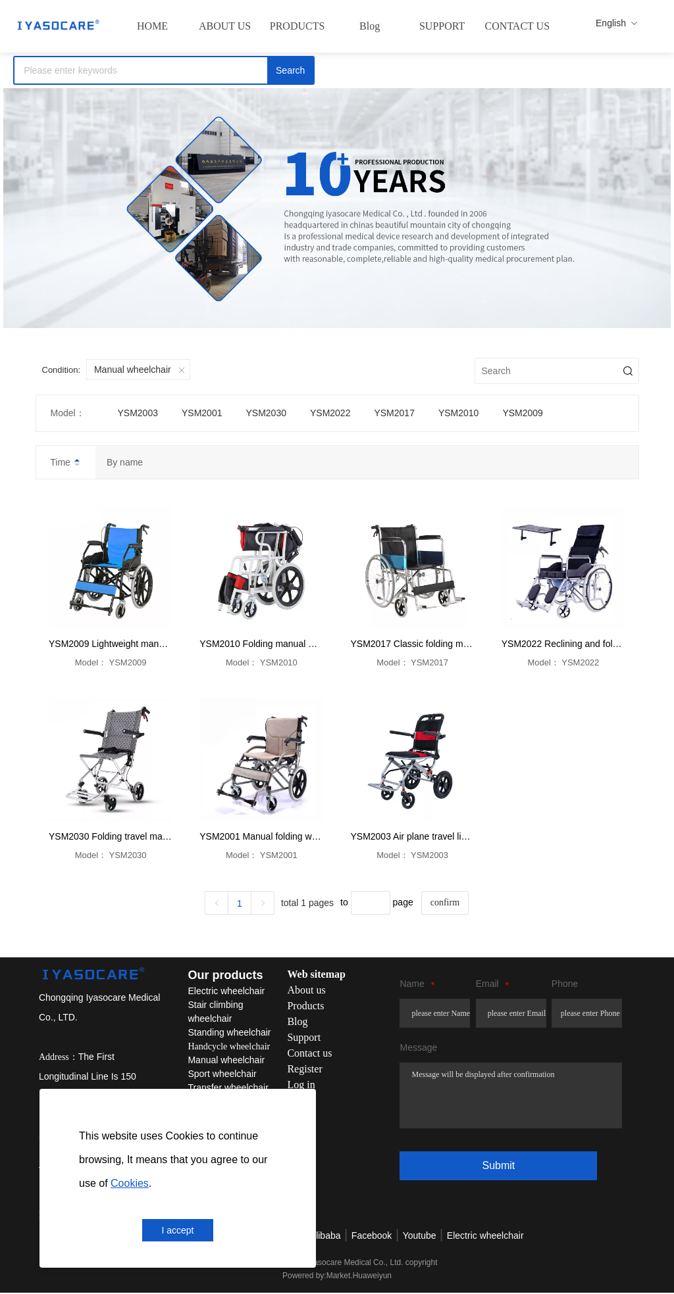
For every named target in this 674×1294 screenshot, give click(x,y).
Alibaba (325, 1237)
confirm (444, 902)
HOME (152, 26)
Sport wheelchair (222, 1074)
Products (305, 1006)
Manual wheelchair (226, 1060)
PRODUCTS (297, 26)
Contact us (309, 1053)
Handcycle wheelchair (229, 1047)
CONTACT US (517, 26)
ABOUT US (225, 26)
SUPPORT (442, 26)
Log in (301, 1085)
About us (306, 990)
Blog (369, 26)
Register (304, 1069)
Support (304, 1037)
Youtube (419, 1237)
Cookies (130, 1183)
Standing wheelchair (229, 1033)
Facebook (371, 1237)
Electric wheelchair (226, 991)
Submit (498, 1165)
